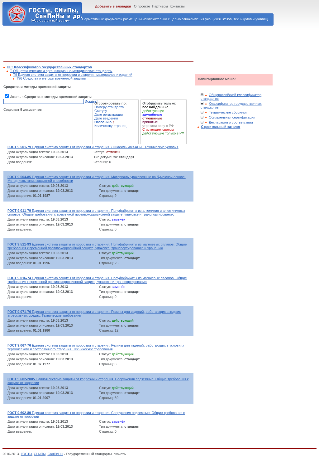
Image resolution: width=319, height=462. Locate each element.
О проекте (142, 6)
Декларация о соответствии (231, 122)
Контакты (177, 6)
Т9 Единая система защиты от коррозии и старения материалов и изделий (72, 74)
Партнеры (160, 6)
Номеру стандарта (109, 107)
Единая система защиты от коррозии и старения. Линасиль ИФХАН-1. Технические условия (93, 147)
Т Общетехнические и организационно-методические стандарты (61, 71)
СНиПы (39, 454)
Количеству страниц (110, 126)
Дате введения (106, 118)
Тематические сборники (228, 112)
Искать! (91, 101)
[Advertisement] (116, 42)
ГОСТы (26, 454)
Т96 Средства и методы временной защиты (51, 78)
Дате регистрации (108, 114)
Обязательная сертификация (232, 117)
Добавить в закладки (113, 6)
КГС (49, 67)
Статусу (100, 111)
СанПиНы (55, 454)
